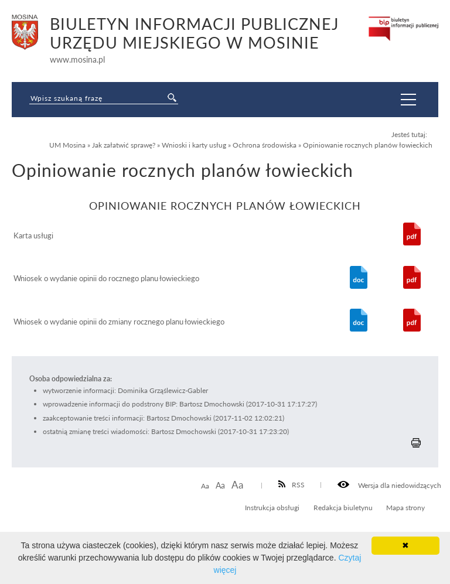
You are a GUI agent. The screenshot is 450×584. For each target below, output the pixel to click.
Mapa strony (405, 507)
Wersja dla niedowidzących (389, 485)
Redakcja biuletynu (343, 507)
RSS (291, 484)
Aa (205, 485)
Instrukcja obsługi (272, 507)
